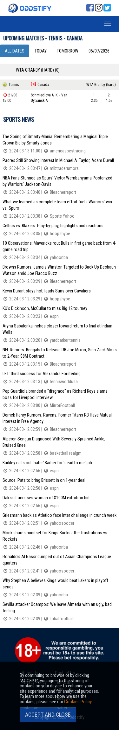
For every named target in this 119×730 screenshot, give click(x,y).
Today (41, 50)
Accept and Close (48, 714)
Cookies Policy (77, 702)
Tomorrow (67, 50)
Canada (43, 84)
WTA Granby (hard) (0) (38, 70)
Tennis (14, 84)
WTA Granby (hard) (101, 84)
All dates (14, 50)
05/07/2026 (99, 50)
